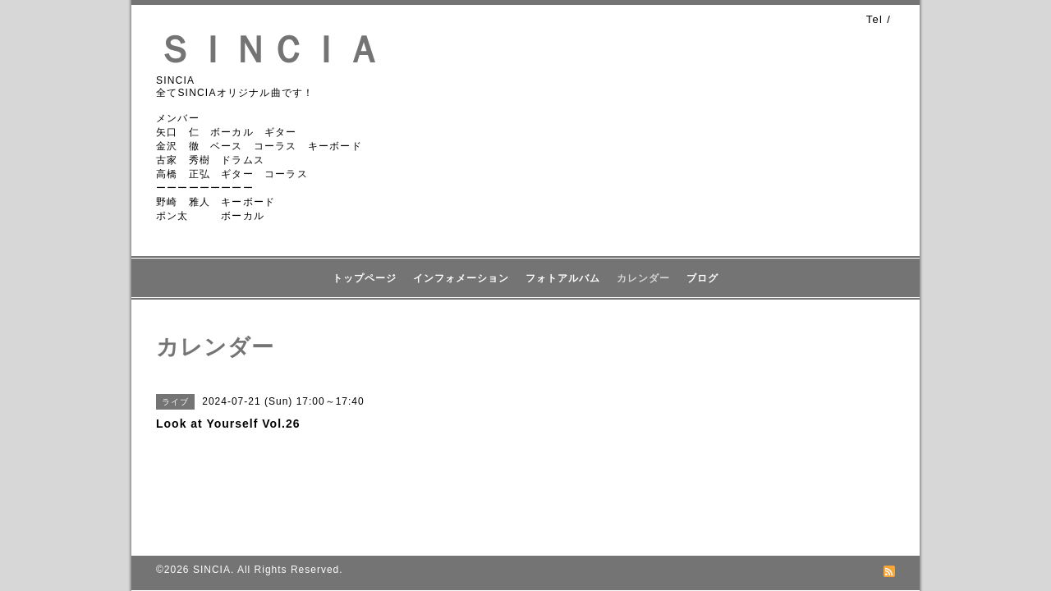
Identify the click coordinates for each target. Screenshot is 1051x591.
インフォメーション (461, 278)
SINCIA (212, 569)
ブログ (702, 278)
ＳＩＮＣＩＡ (269, 50)
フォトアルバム (563, 278)
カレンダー (643, 278)
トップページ (365, 278)
